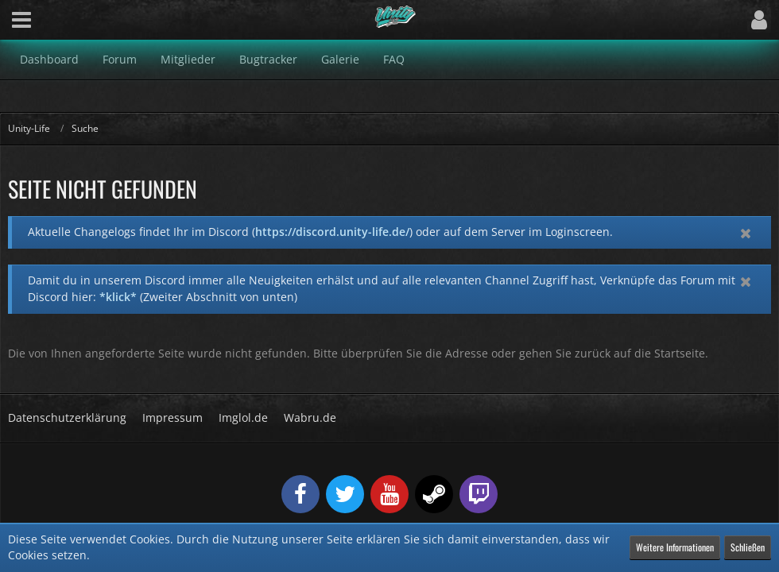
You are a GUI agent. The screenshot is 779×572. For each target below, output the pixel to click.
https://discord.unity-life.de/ (332, 231)
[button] (21, 20)
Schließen (748, 547)
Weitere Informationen (675, 547)
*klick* (118, 296)
